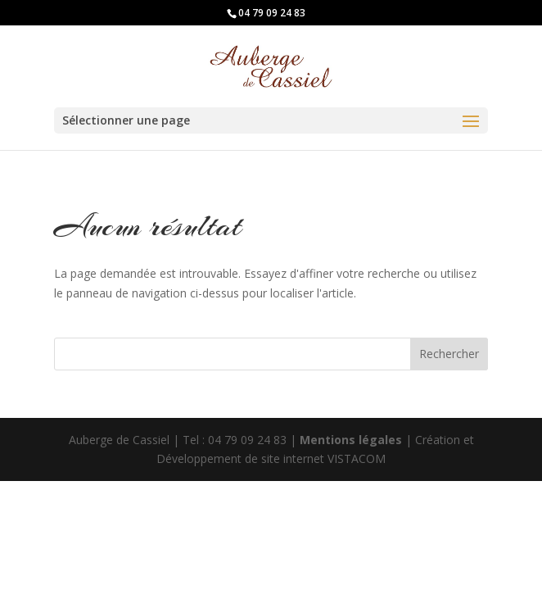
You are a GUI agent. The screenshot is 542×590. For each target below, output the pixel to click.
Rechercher (449, 353)
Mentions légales (352, 439)
